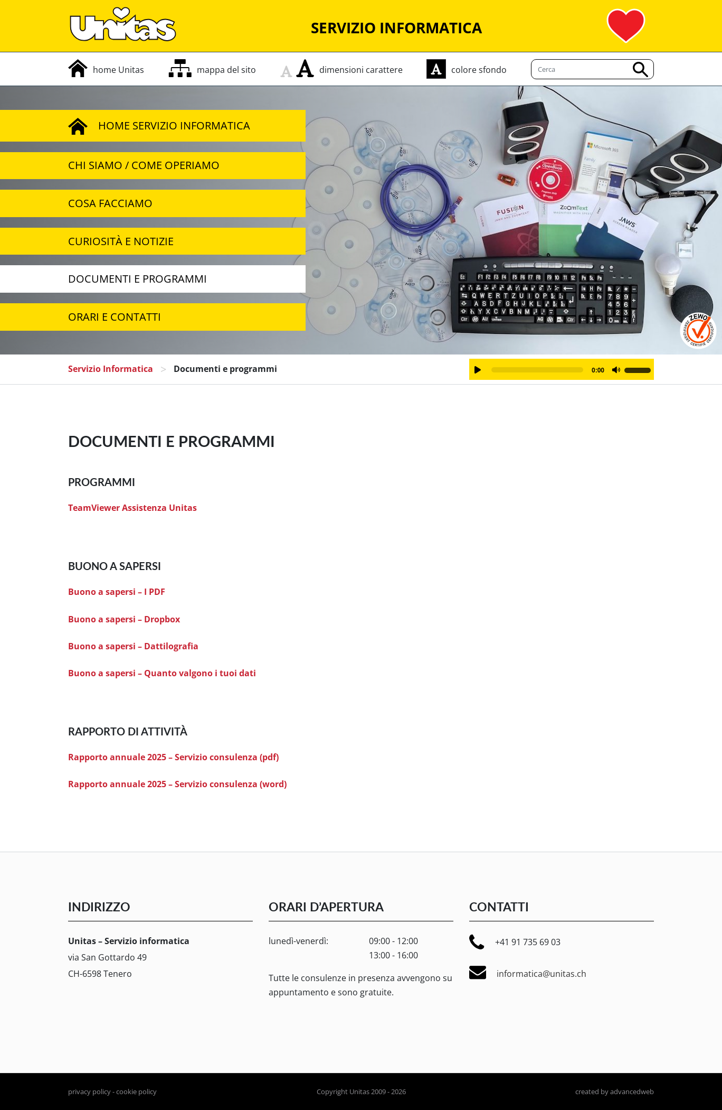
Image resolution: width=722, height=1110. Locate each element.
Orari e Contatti (114, 317)
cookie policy (136, 1091)
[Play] (477, 370)
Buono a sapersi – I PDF (116, 592)
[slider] (537, 369)
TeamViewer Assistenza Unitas (132, 508)
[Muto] (616, 370)
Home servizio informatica (159, 126)
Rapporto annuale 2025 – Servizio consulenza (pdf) (173, 757)
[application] (561, 369)
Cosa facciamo (110, 203)
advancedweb (632, 1091)
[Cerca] (592, 69)
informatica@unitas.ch (527, 973)
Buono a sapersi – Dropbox (124, 619)
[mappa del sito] (212, 69)
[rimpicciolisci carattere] (288, 68)
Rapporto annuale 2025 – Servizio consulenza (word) (177, 784)
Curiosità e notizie (121, 241)
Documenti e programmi (137, 279)
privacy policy (89, 1091)
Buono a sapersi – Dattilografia (133, 646)
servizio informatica (110, 369)
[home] (106, 69)
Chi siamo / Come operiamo (144, 165)
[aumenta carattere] (305, 68)
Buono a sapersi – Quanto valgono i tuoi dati (162, 673)
